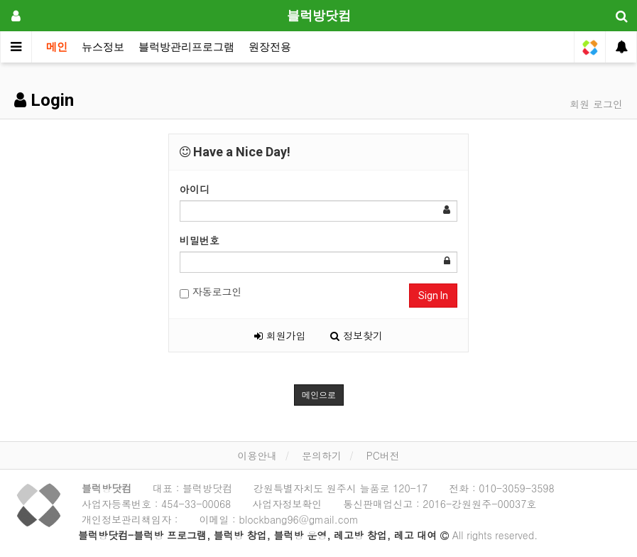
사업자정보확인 (287, 504)
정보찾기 (356, 335)
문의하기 (322, 455)
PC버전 (383, 455)
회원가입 (280, 335)
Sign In (433, 295)
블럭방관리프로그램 (186, 46)
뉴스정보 (103, 46)
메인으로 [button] (319, 395)
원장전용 (270, 46)
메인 (56, 46)
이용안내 (257, 455)
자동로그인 (211, 291)
